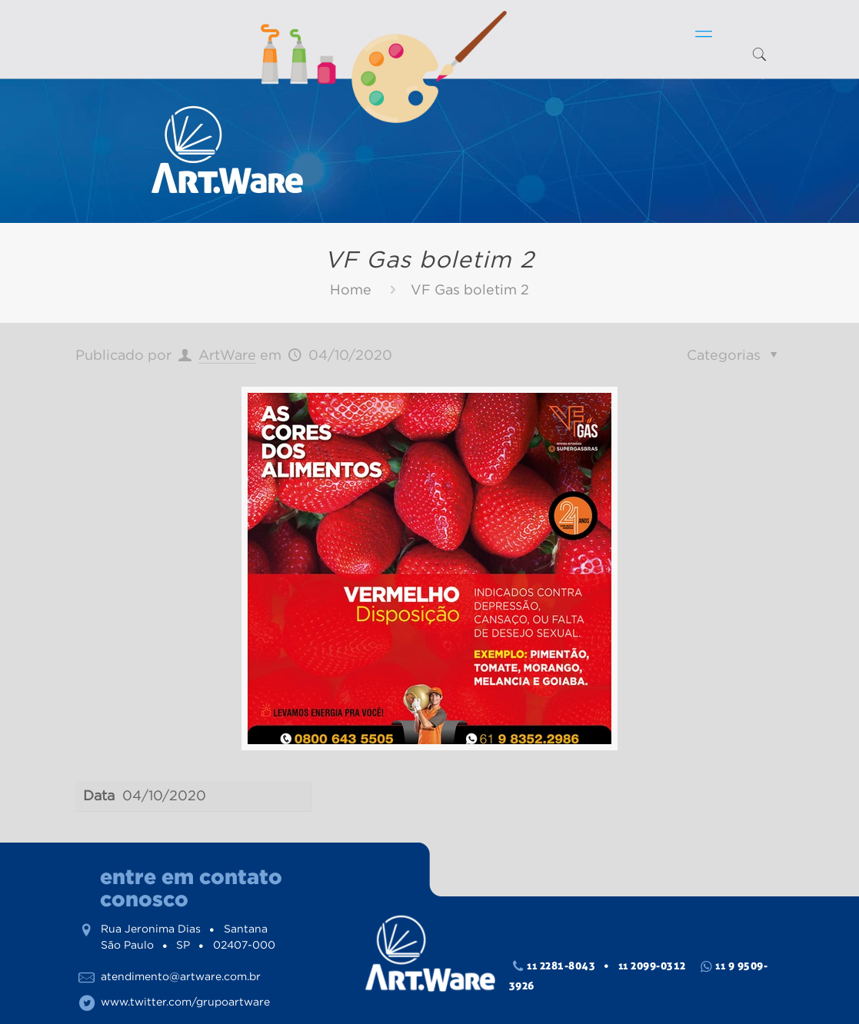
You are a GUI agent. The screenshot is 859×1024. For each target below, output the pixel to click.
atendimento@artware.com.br (181, 976)
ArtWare (227, 355)
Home (350, 290)
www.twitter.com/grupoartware (185, 1002)
